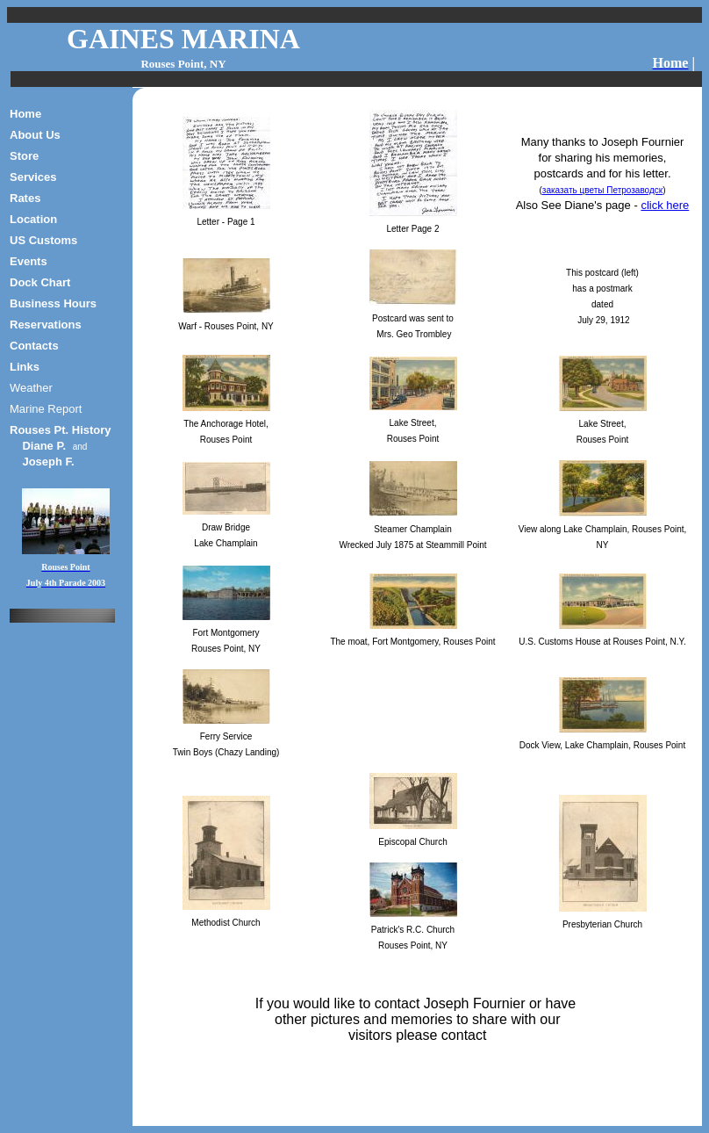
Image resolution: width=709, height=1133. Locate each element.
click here (665, 205)
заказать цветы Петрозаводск (602, 190)
